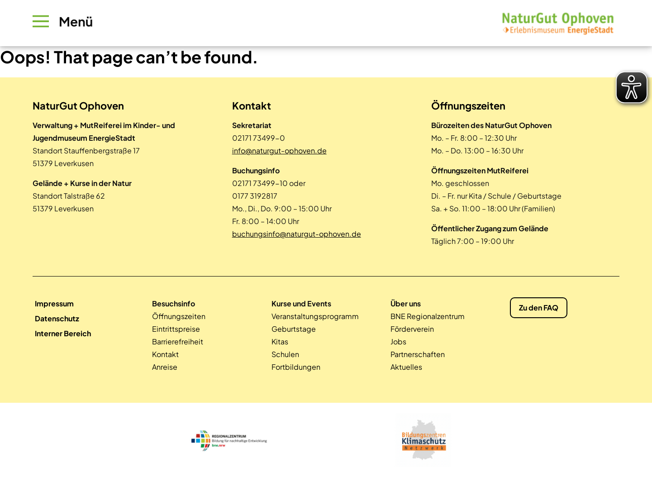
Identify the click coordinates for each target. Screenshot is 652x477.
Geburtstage (293, 329)
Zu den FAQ (538, 307)
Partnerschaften (417, 354)
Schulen (285, 354)
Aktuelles (406, 367)
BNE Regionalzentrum (427, 316)
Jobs (398, 341)
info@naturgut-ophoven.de (279, 150)
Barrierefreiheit (177, 341)
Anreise (164, 367)
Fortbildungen (295, 367)
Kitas (279, 341)
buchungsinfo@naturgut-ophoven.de (296, 233)
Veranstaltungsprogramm (315, 316)
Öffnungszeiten (178, 316)
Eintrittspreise (176, 329)
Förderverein (412, 329)
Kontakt (165, 354)
